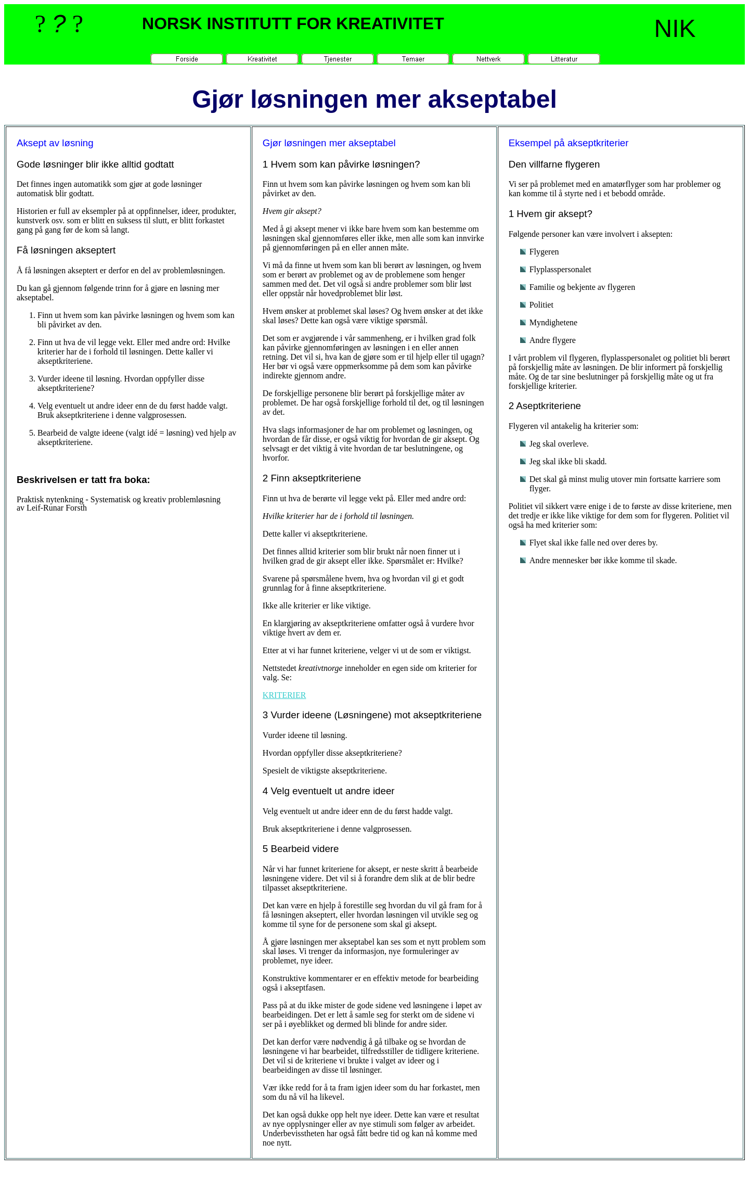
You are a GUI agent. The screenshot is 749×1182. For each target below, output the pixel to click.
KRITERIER (284, 695)
